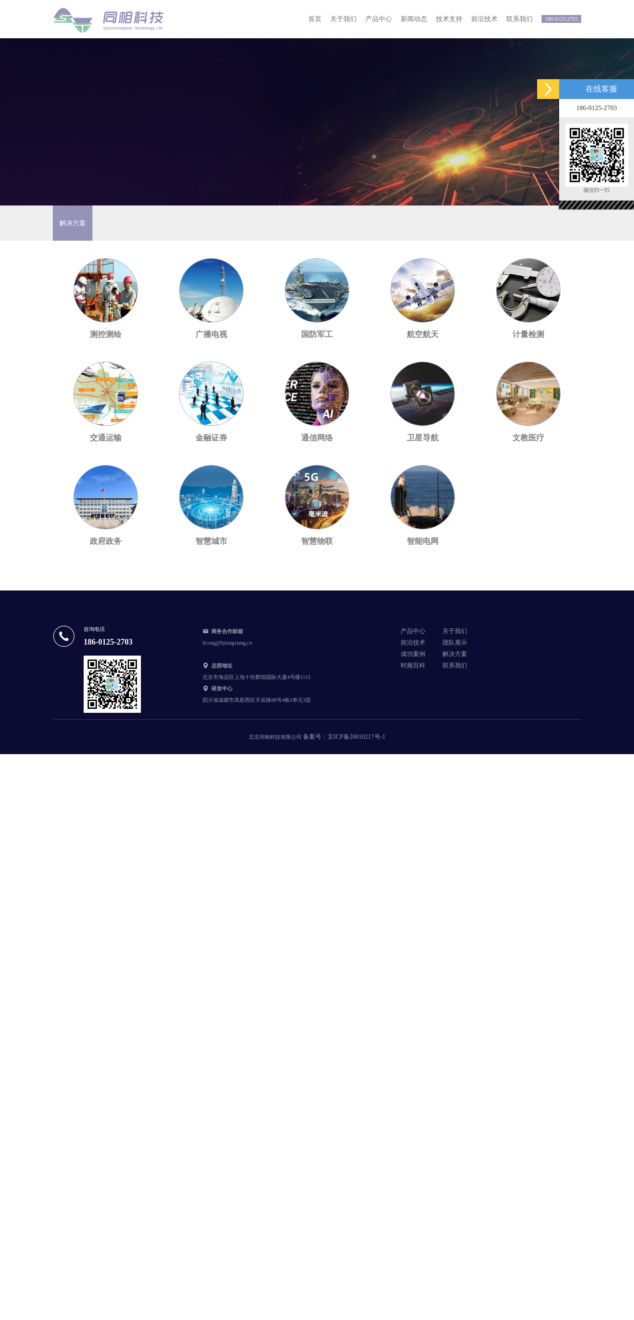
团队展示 (454, 642)
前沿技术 (484, 18)
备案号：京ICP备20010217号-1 (344, 736)
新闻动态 (414, 18)
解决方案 (454, 654)
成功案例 (413, 654)
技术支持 (449, 18)
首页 (314, 18)
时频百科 (413, 665)
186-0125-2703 (561, 19)
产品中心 (378, 18)
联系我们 (519, 18)
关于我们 (343, 18)
